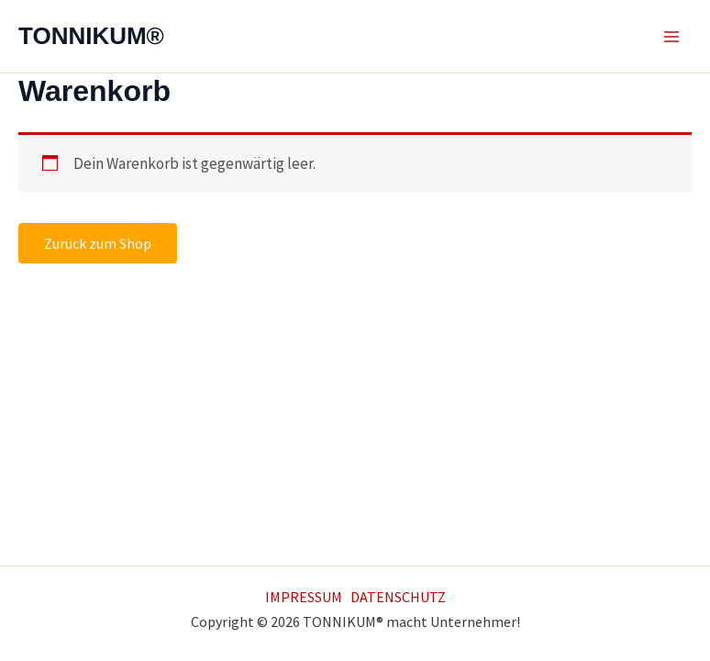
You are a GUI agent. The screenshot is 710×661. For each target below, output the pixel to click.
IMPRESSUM (303, 597)
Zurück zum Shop (97, 243)
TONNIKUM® (91, 36)
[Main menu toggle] (671, 37)
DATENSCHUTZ (398, 597)
